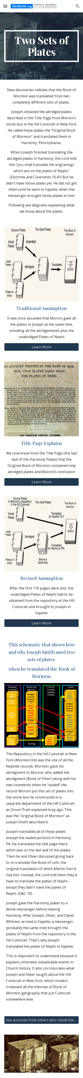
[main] (41, 46)
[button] (5, 6)
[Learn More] (41, 347)
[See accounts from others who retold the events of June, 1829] (41, 1020)
